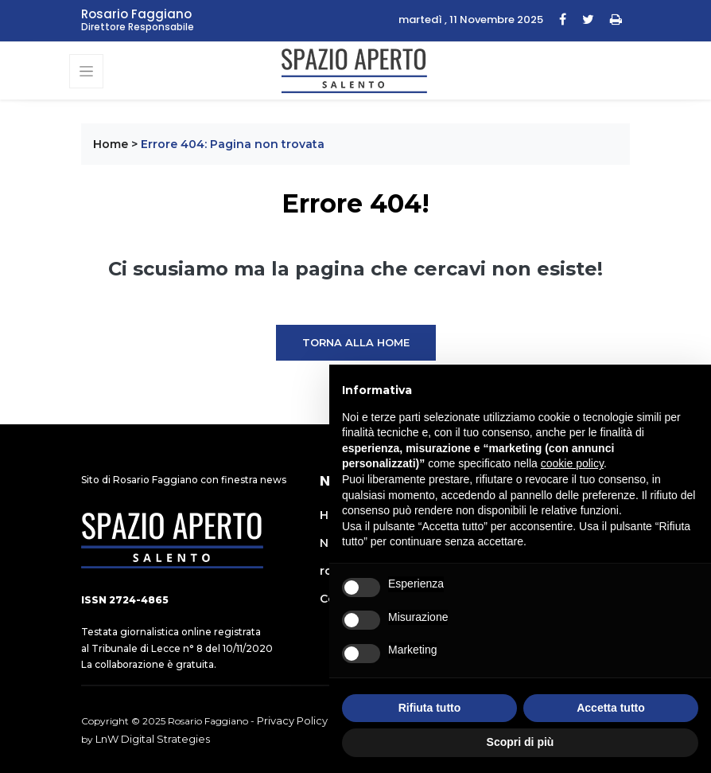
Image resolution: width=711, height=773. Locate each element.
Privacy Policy (292, 720)
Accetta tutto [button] (611, 707)
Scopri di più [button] (520, 742)
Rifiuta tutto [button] (429, 707)
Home (110, 144)
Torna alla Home (356, 342)
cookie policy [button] (572, 463)
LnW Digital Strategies (152, 738)
